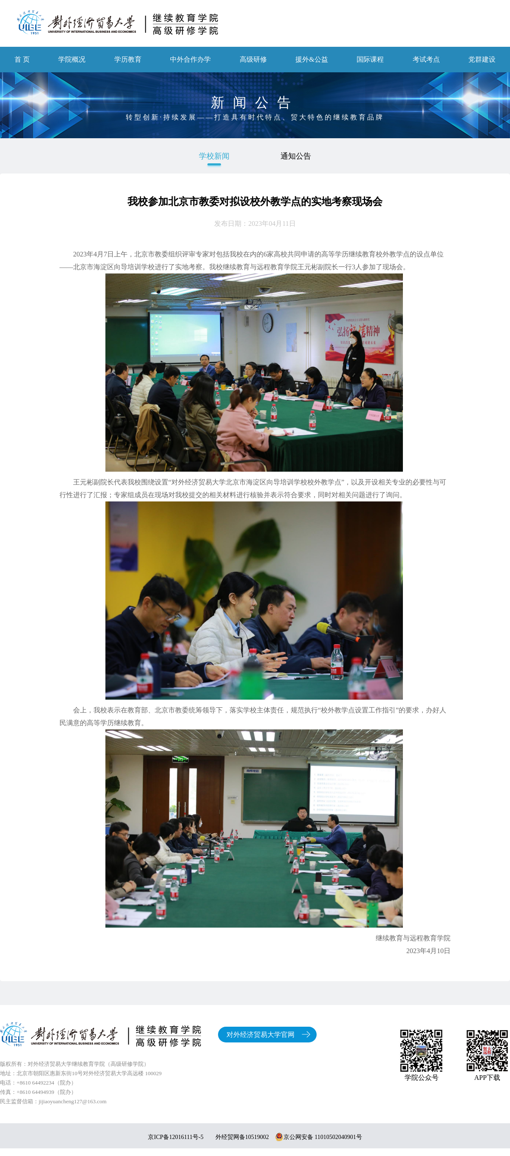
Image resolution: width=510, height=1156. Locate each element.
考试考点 (426, 59)
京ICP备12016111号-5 (175, 1137)
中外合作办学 (190, 59)
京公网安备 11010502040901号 (318, 1137)
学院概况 (71, 59)
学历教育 (128, 59)
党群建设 (482, 59)
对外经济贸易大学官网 (261, 1034)
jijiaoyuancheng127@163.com (73, 1101)
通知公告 (295, 156)
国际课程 (370, 59)
